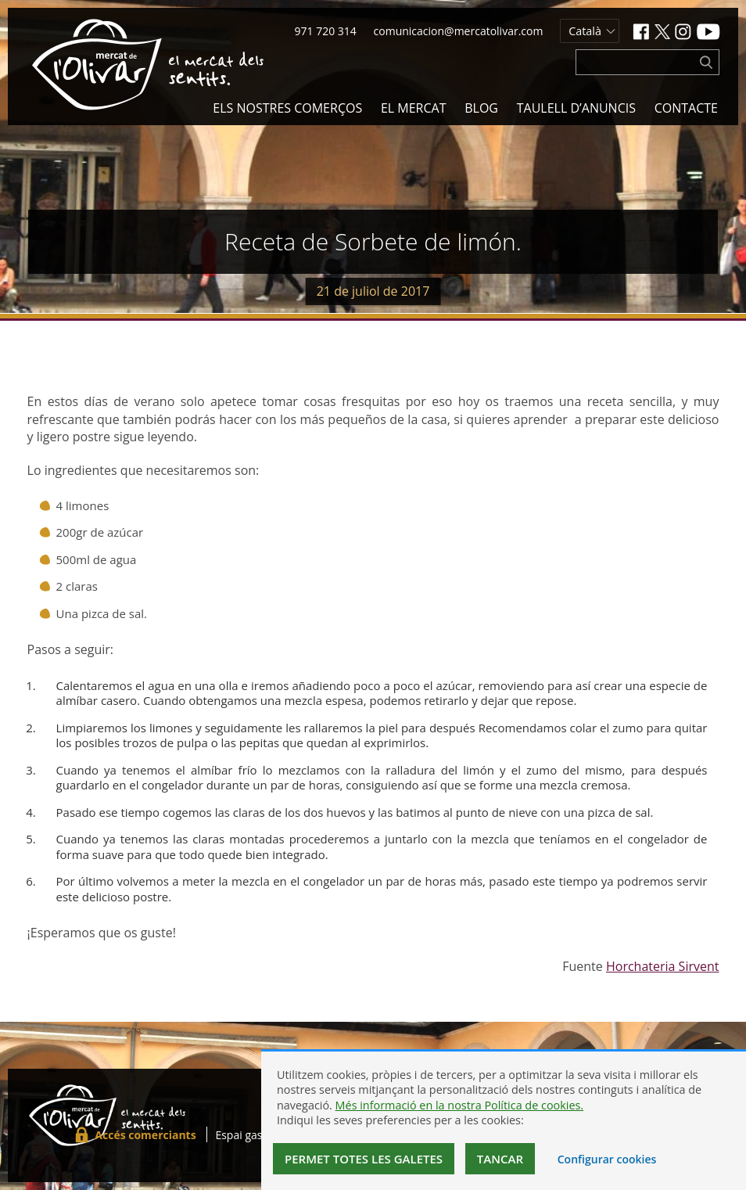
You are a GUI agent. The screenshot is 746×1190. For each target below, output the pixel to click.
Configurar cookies (607, 1159)
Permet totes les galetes (364, 1159)
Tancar (500, 1159)
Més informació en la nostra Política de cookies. (459, 1105)
